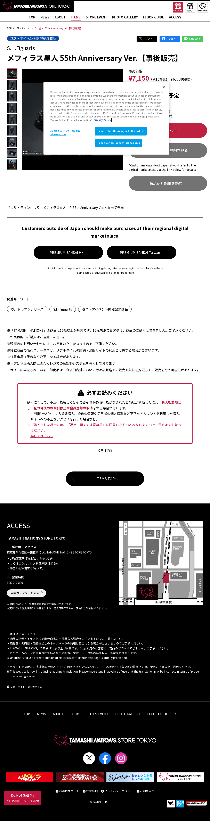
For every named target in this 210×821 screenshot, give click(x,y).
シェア (172, 38)
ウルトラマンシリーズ (27, 309)
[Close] (163, 87)
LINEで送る (195, 38)
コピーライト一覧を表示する (26, 686)
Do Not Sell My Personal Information (23, 798)
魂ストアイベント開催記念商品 (33, 38)
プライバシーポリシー (118, 791)
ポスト (149, 38)
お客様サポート (69, 791)
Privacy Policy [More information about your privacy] (102, 120)
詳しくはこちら (41, 435)
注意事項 (92, 791)
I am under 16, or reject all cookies (121, 131)
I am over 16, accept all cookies (118, 143)
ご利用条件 (147, 791)
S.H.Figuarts (62, 309)
